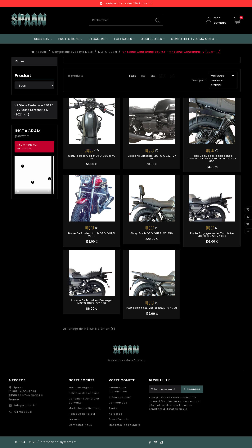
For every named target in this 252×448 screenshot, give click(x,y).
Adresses (115, 414)
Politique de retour (82, 414)
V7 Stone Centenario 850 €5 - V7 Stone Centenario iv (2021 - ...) (34, 110)
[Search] (157, 20)
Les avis (74, 419)
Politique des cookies (84, 393)
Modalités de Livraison (85, 408)
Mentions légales (81, 387)
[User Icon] (216, 20)
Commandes (118, 402)
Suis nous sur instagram (27, 146)
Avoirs (113, 408)
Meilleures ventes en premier (223, 80)
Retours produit (120, 397)
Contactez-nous (80, 425)
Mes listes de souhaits (124, 425)
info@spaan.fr (24, 405)
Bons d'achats (119, 419)
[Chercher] (121, 20)
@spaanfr (22, 136)
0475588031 (22, 412)
